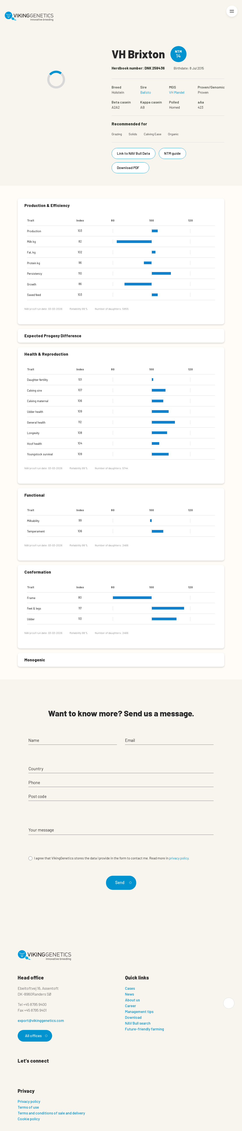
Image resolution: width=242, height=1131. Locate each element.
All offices (35, 1035)
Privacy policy (29, 1101)
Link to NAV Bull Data (133, 153)
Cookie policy (29, 1118)
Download (133, 1017)
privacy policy (179, 858)
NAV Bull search (138, 1023)
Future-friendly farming (144, 1029)
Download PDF (131, 167)
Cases (130, 988)
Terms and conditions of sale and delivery (51, 1113)
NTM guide (172, 153)
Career (130, 1005)
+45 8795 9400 (35, 1004)
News (129, 994)
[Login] (216, 16)
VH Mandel (176, 92)
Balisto (145, 92)
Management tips (139, 1011)
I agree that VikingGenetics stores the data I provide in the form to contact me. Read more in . (111, 858)
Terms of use (28, 1107)
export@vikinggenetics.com (41, 1020)
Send (122, 882)
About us (132, 1000)
